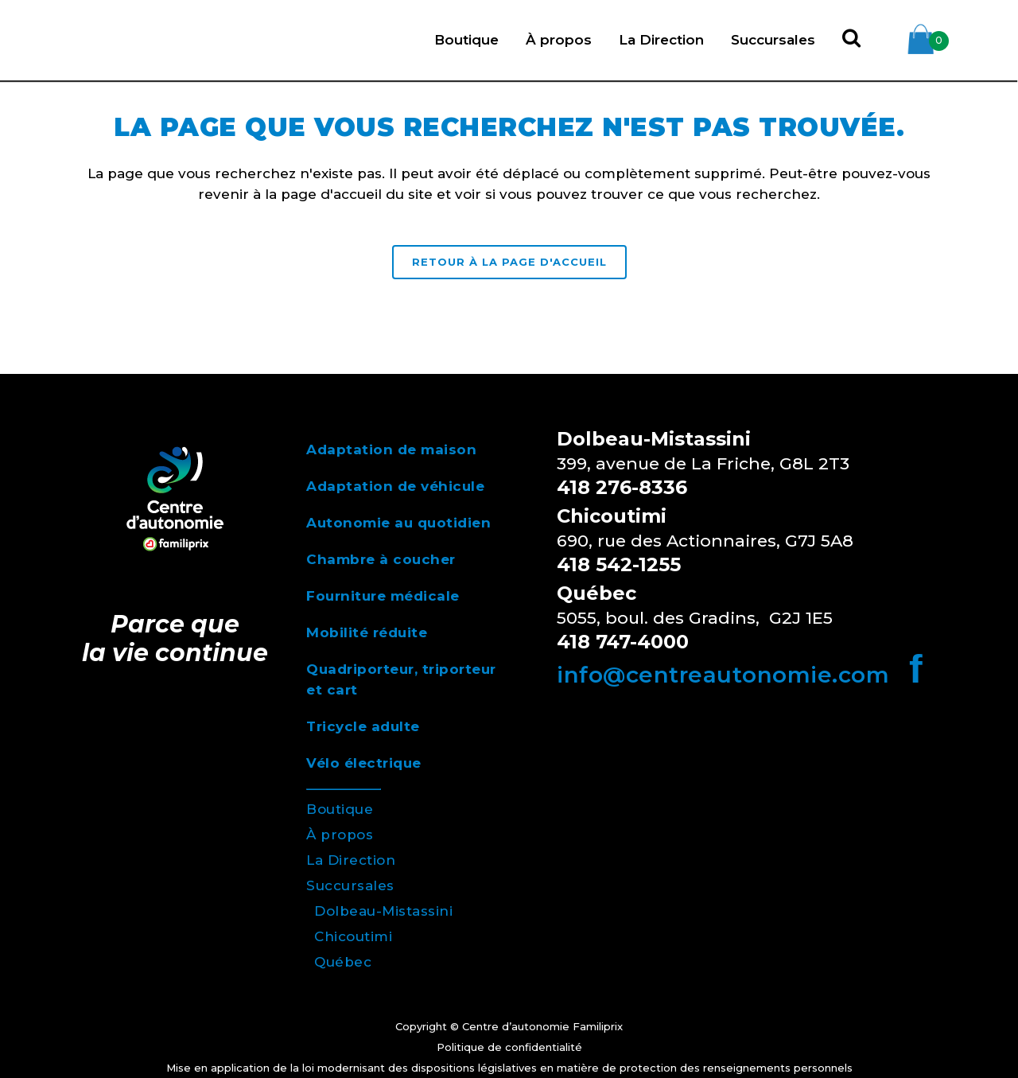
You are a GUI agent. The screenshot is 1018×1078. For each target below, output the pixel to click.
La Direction (350, 860)
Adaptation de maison (391, 449)
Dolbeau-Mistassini (383, 911)
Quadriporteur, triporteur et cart (401, 679)
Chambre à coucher (381, 559)
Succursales (350, 885)
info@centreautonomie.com (723, 674)
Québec (342, 962)
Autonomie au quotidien (398, 523)
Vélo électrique (364, 763)
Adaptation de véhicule (395, 486)
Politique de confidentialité (509, 1047)
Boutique (339, 809)
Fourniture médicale (383, 596)
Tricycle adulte (363, 726)
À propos (339, 835)
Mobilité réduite (366, 632)
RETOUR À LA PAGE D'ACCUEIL (509, 261)
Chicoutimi (353, 936)
